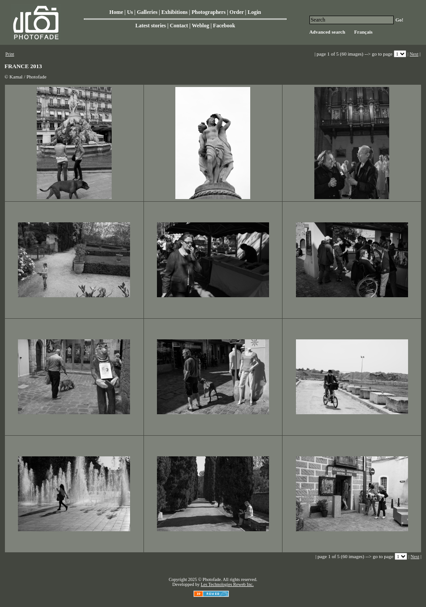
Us (130, 12)
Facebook (224, 25)
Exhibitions (174, 12)
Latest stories (150, 25)
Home (116, 12)
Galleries (147, 12)
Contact (179, 25)
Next (414, 54)
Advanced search (327, 32)
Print (9, 54)
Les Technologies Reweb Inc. (227, 584)
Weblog (200, 25)
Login (254, 12)
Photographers (208, 12)
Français (363, 32)
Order (237, 12)
